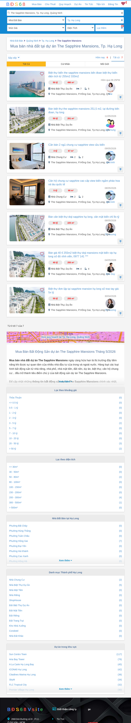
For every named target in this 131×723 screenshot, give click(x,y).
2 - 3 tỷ (65, 418)
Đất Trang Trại (65, 621)
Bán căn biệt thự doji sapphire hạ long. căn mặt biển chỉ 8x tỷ (83, 216)
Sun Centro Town (65, 654)
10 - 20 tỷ (65, 438)
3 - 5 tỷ (65, 423)
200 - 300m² (65, 497)
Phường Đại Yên (65, 546)
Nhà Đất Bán (15, 20)
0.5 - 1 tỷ (65, 408)
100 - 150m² (65, 487)
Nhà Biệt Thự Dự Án (65, 585)
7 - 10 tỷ (65, 433)
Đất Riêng (65, 616)
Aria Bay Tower (65, 659)
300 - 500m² (65, 503)
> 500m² (65, 508)
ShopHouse (65, 600)
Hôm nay (102, 57)
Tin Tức (89, 4)
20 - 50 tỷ (65, 443)
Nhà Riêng (65, 595)
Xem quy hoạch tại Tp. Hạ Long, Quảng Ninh (65, 337)
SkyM (65, 680)
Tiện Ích (100, 4)
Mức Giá (13, 28)
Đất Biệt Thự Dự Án (65, 605)
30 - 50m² (65, 472)
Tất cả (118, 57)
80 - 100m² (65, 482)
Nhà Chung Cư (65, 580)
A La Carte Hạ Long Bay (65, 664)
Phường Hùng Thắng (65, 531)
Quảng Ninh (32, 40)
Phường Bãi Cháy (65, 526)
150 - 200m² (65, 492)
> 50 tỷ (65, 449)
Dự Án (77, 4)
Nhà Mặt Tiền (65, 590)
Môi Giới (104, 64)
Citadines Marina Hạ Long (65, 675)
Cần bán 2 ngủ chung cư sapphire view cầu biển (76, 144)
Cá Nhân (65, 64)
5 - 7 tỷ (65, 428)
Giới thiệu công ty (64, 709)
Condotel (65, 631)
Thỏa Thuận (65, 398)
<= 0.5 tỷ (65, 403)
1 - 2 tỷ (65, 413)
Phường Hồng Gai (65, 541)
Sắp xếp (12, 57)
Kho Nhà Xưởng (65, 626)
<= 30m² (65, 467)
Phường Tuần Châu (65, 536)
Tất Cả (26, 64)
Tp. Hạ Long (73, 20)
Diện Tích (72, 28)
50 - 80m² (65, 477)
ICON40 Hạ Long (65, 670)
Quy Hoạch (65, 4)
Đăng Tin (113, 4)
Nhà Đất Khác (65, 636)
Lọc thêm (101, 28)
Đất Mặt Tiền (65, 611)
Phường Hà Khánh (65, 551)
